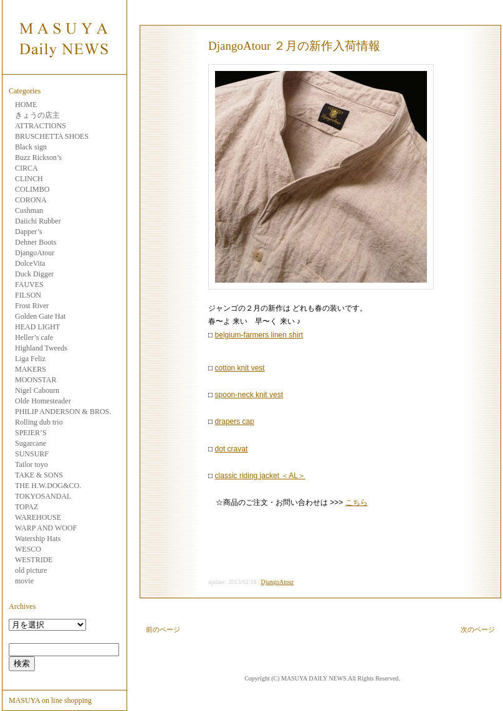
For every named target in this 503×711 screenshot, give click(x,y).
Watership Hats (37, 538)
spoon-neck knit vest (249, 394)
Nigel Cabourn (37, 390)
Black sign (31, 147)
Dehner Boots (35, 242)
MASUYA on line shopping (50, 700)
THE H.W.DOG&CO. (48, 485)
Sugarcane (30, 443)
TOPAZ (26, 506)
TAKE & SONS (39, 475)
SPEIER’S (31, 432)
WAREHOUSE (38, 517)
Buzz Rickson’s (38, 157)
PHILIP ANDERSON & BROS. (63, 411)
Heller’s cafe (34, 337)
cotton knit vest (240, 368)
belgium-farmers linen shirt (259, 335)
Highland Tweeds (41, 348)
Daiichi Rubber (38, 221)
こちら (356, 502)
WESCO (28, 549)
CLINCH (29, 178)
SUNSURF (32, 454)
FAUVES (29, 284)
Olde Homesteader (43, 401)
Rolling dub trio (39, 422)
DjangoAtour (34, 252)
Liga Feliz (30, 358)
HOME (26, 104)
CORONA (31, 199)
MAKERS (30, 369)
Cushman (29, 210)
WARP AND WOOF (46, 528)
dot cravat (231, 449)
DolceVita (30, 263)
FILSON (28, 295)
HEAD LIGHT (37, 327)
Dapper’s (28, 231)
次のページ (478, 629)
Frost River (32, 305)
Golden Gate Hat (40, 316)
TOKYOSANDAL (43, 496)
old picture (31, 570)
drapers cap (234, 421)
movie (24, 581)
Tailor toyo (31, 464)
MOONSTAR (35, 379)
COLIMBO (32, 189)
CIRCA (26, 168)
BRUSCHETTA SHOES (52, 136)
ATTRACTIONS (40, 125)
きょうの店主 (37, 115)
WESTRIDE (34, 559)
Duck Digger (34, 274)
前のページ (163, 629)
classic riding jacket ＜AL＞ (260, 475)
